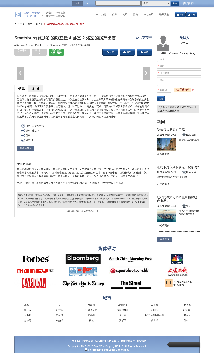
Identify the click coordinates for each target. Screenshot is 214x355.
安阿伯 (186, 310)
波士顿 (154, 320)
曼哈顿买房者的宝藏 (171, 129)
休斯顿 (27, 315)
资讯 (125, 14)
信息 (21, 88)
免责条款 (111, 341)
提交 (161, 98)
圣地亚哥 (123, 305)
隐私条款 (100, 341)
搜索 (175, 3)
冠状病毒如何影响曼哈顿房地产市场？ (177, 199)
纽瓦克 (27, 310)
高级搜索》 (189, 3)
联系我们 (164, 14)
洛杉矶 (122, 320)
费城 (91, 320)
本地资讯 (148, 14)
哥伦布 (122, 315)
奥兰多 (59, 315)
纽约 (186, 320)
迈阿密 (154, 310)
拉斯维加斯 (123, 310)
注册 (191, 14)
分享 (110, 52)
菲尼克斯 (186, 305)
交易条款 (88, 341)
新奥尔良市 (91, 310)
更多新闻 (164, 239)
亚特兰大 (186, 315)
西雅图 (91, 305)
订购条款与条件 (126, 341)
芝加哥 (27, 320)
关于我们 (76, 341)
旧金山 (59, 305)
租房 (89, 3)
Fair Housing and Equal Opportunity (108, 349)
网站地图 (141, 341)
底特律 (91, 315)
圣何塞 (154, 305)
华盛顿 (59, 320)
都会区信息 (26, 148)
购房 (77, 3)
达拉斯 (59, 310)
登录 (179, 14)
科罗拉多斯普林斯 (154, 315)
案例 (135, 14)
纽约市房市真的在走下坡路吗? (178, 167)
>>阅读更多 (163, 154)
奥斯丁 (27, 305)
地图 (35, 88)
